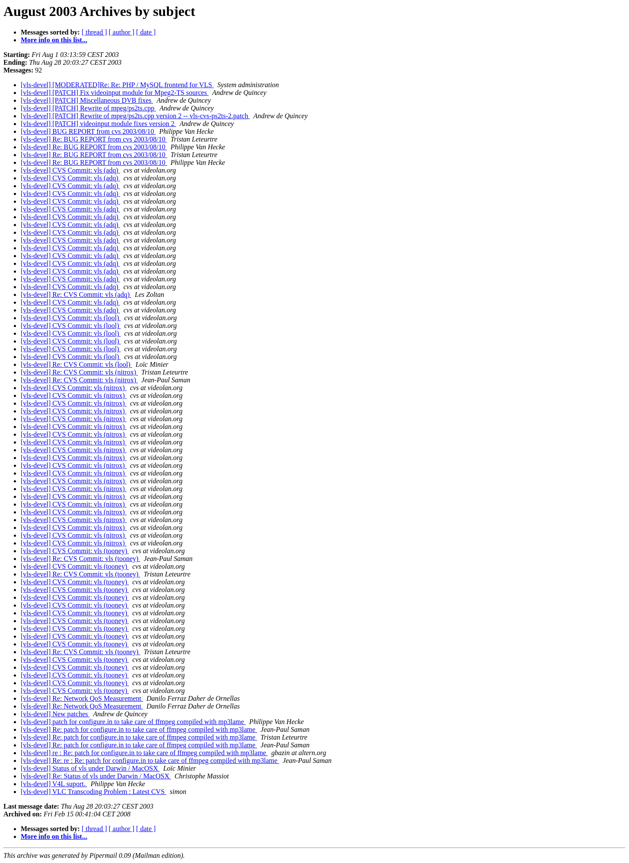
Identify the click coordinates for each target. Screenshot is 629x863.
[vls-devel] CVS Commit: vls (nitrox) (74, 387)
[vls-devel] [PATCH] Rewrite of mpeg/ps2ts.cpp (88, 108)
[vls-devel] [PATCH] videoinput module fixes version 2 (98, 123)
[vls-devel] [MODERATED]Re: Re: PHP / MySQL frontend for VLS (117, 84)
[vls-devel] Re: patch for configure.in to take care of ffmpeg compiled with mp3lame (139, 729)
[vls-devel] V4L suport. (54, 783)
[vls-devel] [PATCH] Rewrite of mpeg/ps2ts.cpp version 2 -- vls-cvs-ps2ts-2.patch (135, 116)
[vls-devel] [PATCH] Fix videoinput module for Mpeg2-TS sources (115, 92)
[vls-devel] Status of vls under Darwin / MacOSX (90, 768)
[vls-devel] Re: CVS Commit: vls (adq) (76, 294)
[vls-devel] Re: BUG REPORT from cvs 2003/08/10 (94, 139)
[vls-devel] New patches (55, 714)
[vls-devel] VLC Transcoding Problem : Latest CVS (93, 791)
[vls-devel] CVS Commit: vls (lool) (71, 317)
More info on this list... (54, 40)
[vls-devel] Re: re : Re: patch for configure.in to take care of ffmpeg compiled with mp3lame (150, 760)
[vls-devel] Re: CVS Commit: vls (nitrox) (79, 372)
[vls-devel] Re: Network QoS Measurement (82, 698)
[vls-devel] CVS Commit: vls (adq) (70, 170)
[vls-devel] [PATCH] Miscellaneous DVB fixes (87, 100)
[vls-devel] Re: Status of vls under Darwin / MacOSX (96, 776)
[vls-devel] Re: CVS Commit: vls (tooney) (80, 558)
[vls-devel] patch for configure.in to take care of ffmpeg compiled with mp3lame (133, 721)
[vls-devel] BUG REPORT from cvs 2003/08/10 (88, 131)
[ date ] (146, 32)
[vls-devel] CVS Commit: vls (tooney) (75, 550)
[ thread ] (94, 32)
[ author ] (122, 32)
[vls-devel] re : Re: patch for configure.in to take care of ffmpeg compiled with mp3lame (144, 752)
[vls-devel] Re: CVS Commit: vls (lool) (76, 364)
